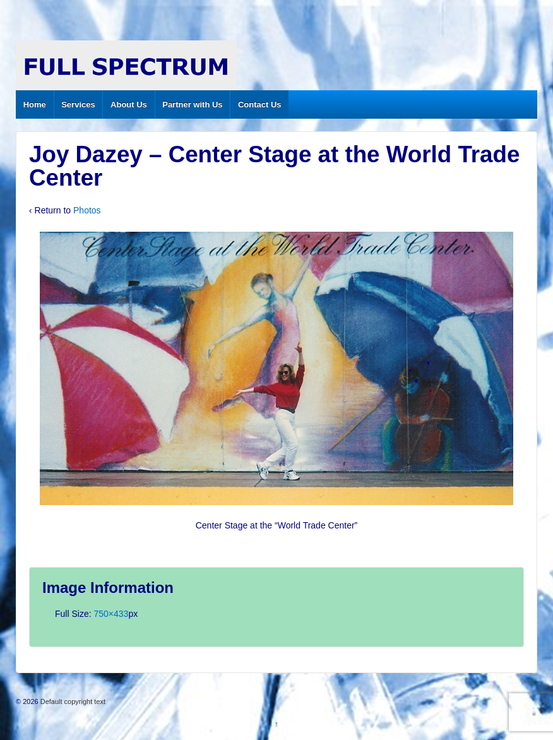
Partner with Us (192, 104)
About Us (128, 104)
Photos (87, 210)
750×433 (110, 614)
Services (78, 104)
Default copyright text (72, 701)
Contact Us (260, 104)
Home (34, 104)
